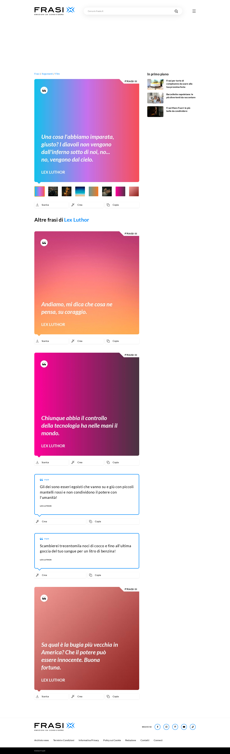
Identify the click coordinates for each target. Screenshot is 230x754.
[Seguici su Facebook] (157, 727)
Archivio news (41, 740)
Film (57, 73)
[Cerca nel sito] (176, 11)
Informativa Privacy (89, 740)
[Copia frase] (122, 205)
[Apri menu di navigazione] (194, 11)
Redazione (130, 740)
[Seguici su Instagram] (166, 727)
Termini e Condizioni (63, 740)
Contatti (145, 740)
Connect (158, 740)
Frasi (36, 73)
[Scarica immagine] (51, 205)
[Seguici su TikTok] (193, 727)
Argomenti (47, 73)
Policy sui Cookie (112, 740)
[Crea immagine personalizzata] (87, 205)
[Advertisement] (115, 37)
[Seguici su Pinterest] (175, 727)
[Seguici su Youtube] (184, 727)
